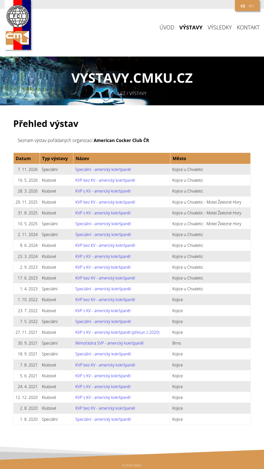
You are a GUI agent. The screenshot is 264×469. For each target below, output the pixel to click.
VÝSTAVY (190, 27)
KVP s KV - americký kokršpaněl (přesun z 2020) (117, 332)
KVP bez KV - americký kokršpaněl (105, 180)
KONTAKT (248, 27)
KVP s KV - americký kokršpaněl (103, 191)
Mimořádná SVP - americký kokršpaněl (109, 343)
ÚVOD (167, 27)
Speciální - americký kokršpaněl (103, 169)
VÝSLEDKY (220, 27)
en (251, 6)
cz (243, 6)
